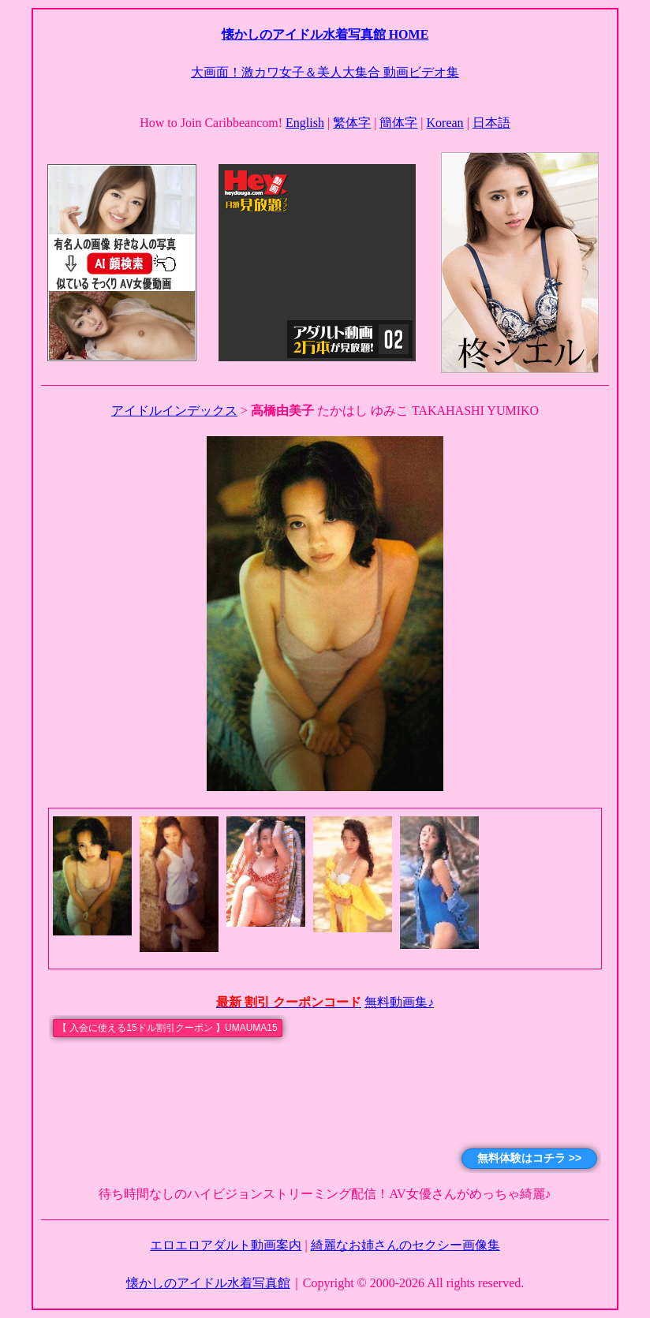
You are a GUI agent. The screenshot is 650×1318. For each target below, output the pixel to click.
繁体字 (352, 122)
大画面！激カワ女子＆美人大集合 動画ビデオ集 (325, 72)
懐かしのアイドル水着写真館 (208, 1283)
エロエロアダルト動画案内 (225, 1245)
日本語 (491, 122)
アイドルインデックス (174, 410)
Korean (445, 122)
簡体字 (398, 122)
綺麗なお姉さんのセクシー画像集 (405, 1245)
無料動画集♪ (399, 1002)
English (305, 122)
